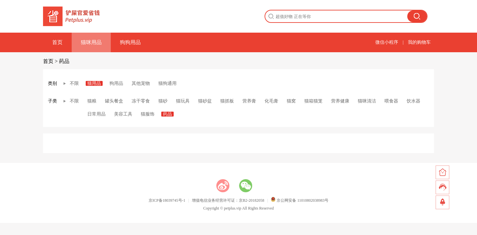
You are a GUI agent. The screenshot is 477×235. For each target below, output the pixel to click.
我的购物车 (419, 42)
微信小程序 (386, 42)
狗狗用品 (130, 42)
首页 (57, 42)
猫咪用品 (91, 42)
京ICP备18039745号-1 (167, 200)
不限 (74, 83)
